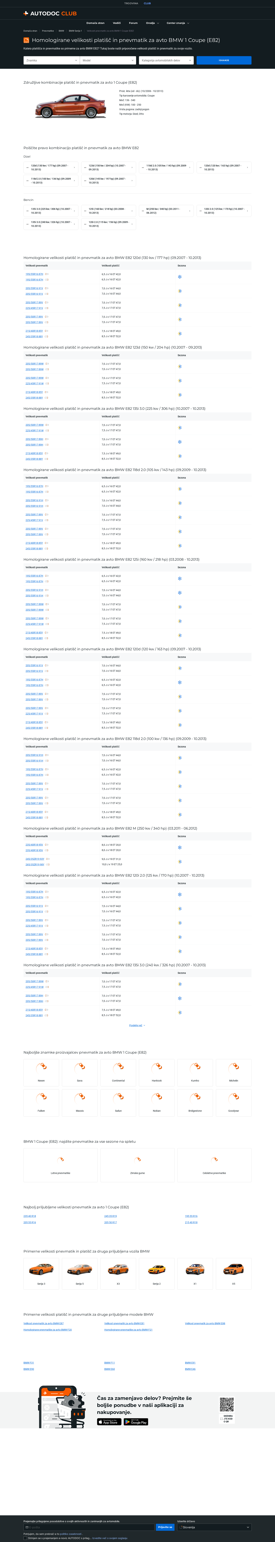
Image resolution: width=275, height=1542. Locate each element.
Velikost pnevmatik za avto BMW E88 (205, 1325)
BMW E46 (190, 1371)
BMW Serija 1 (75, 30)
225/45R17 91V (34, 310)
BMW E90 (29, 1371)
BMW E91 (190, 1364)
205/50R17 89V (34, 304)
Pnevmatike (48, 30)
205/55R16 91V (34, 290)
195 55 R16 (191, 1218)
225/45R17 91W (34, 385)
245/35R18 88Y (34, 338)
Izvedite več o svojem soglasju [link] (109, 1538)
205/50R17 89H (34, 441)
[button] (152, 23)
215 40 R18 (191, 1224)
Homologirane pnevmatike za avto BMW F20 (48, 1331)
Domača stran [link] (30, 30)
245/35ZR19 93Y (35, 860)
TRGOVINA (131, 3)
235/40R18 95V (34, 846)
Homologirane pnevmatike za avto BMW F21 (128, 1331)
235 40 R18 (30, 1218)
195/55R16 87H (34, 276)
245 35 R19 (110, 1218)
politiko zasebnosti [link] (71, 1533)
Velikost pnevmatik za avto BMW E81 (124, 1325)
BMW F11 (109, 1364)
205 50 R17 (110, 1224)
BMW (61, 30)
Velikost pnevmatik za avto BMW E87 (44, 1325)
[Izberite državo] (214, 1527)
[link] (95, 23)
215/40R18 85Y (34, 332)
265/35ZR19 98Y (35, 866)
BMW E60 (109, 1371)
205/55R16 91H (34, 502)
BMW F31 (29, 1364)
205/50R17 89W (34, 365)
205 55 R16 (30, 1224)
